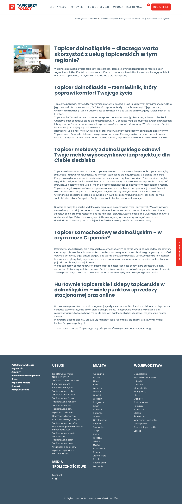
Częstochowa (100, 420)
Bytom (96, 452)
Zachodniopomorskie (145, 427)
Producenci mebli (98, 6)
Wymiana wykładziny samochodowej (63, 452)
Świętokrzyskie (141, 416)
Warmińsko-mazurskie (145, 420)
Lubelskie (138, 381)
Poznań (97, 391)
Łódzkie (137, 430)
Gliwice (96, 441)
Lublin (96, 405)
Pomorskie (139, 409)
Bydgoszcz (98, 402)
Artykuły (93, 18)
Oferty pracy (58, 6)
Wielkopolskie (140, 423)
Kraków (97, 377)
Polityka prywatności (75, 498)
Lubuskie (138, 384)
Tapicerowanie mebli (62, 391)
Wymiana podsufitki (62, 412)
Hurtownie (76, 6)
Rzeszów (97, 437)
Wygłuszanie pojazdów (64, 446)
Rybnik (96, 459)
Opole (96, 381)
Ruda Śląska (99, 462)
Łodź (95, 384)
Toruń (96, 430)
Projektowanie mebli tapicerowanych (62, 375)
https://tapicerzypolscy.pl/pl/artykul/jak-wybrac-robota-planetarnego (112, 328)
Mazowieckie (140, 388)
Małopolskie (140, 391)
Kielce (96, 434)
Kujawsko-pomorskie (145, 377)
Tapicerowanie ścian (62, 439)
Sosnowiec (98, 427)
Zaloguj (118, 6)
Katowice (98, 412)
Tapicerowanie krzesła (63, 394)
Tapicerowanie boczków (64, 423)
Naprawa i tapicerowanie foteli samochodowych (67, 428)
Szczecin (97, 398)
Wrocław (97, 388)
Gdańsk (97, 395)
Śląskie (137, 412)
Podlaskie (138, 405)
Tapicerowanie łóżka (62, 405)
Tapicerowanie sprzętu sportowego (63, 435)
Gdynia (97, 416)
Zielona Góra (99, 455)
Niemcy (137, 395)
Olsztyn (97, 444)
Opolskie (138, 398)
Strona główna (81, 18)
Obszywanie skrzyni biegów (66, 419)
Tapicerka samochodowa (65, 380)
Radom (97, 423)
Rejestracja (134, 6)
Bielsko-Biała (99, 448)
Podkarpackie (141, 402)
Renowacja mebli (61, 383)
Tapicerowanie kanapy (64, 401)
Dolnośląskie (140, 373)
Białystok (97, 409)
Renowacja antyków (62, 387)
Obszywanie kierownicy (64, 415)
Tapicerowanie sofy (62, 408)
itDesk (105, 498)
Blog (54, 478)
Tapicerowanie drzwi (62, 443)
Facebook (57, 475)
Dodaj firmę (161, 6)
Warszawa (98, 373)
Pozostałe (98, 466)
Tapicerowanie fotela (63, 398)
